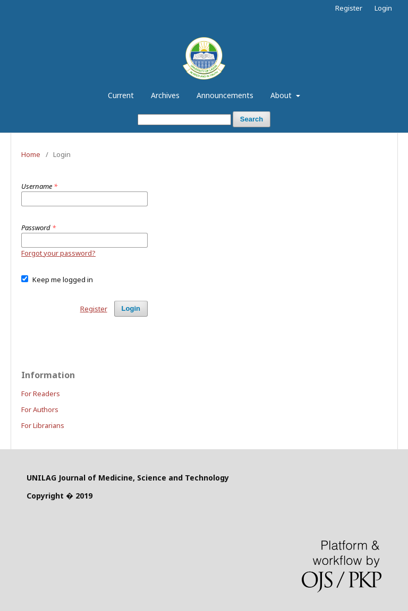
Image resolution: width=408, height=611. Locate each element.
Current (121, 95)
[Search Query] (184, 119)
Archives (165, 95)
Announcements (225, 95)
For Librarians (42, 425)
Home (30, 154)
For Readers (40, 393)
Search (251, 119)
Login (383, 8)
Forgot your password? (58, 253)
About (282, 95)
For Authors (39, 409)
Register (348, 8)
